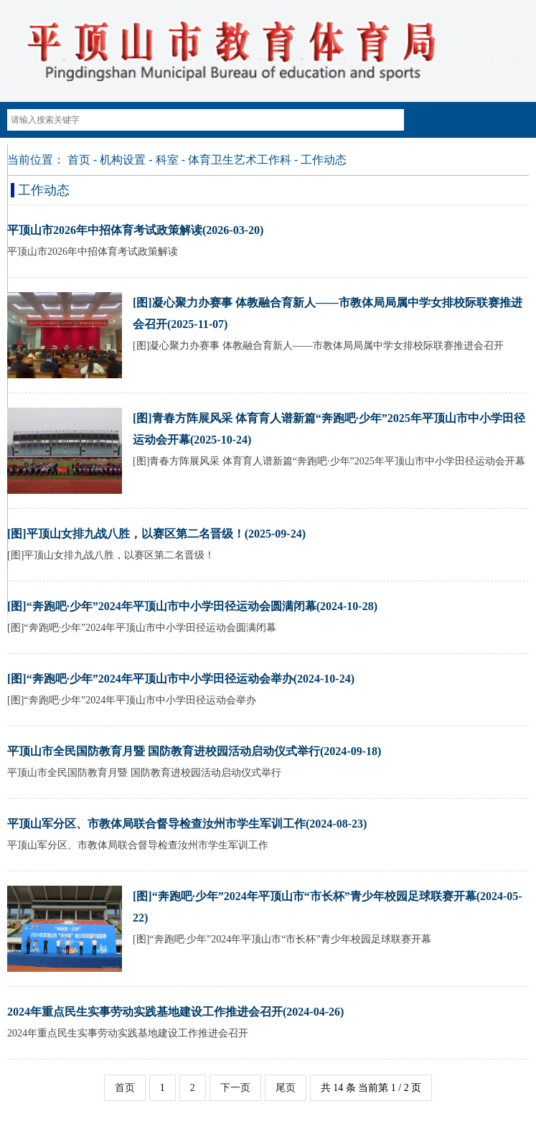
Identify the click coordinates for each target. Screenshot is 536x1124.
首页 (78, 160)
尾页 (286, 1087)
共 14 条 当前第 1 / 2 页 (371, 1087)
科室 (167, 160)
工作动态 (324, 160)
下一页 (235, 1087)
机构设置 (123, 160)
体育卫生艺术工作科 (239, 160)
